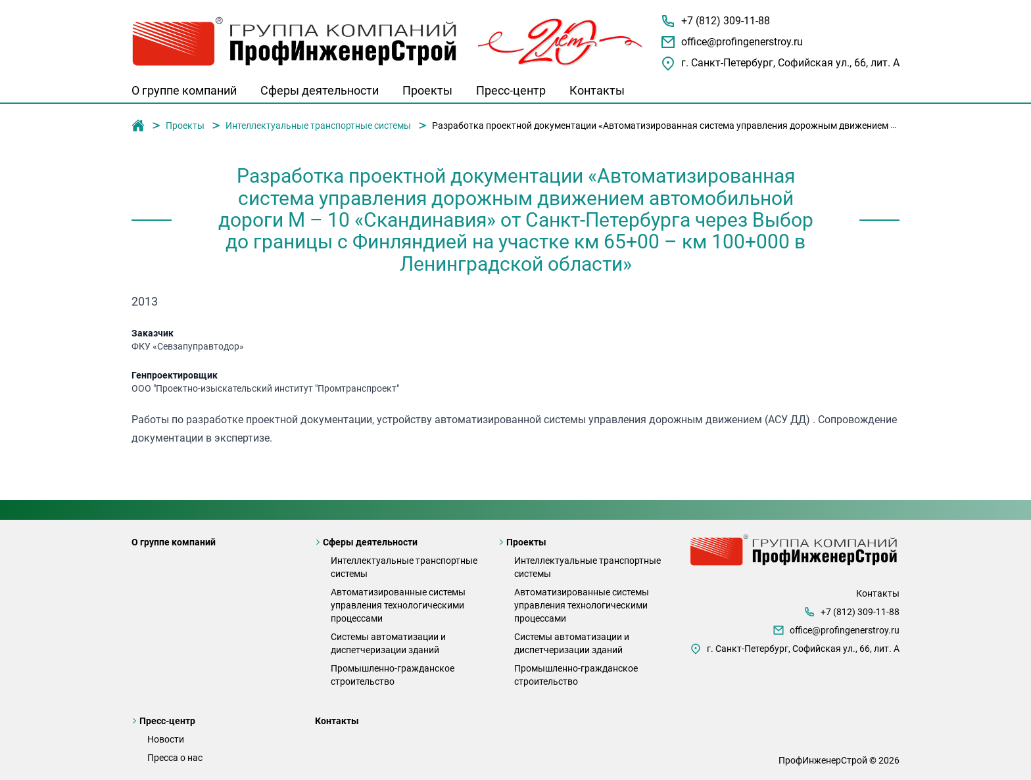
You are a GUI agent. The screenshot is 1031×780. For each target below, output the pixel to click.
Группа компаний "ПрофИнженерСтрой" (138, 126)
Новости (165, 739)
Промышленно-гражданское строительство (392, 675)
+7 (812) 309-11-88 (725, 20)
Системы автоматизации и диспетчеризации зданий (388, 643)
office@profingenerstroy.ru (742, 41)
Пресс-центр (511, 90)
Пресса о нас (175, 757)
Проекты (427, 90)
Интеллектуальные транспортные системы (318, 125)
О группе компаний (184, 90)
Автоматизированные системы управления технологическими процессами (398, 605)
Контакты (597, 90)
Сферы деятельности (319, 90)
